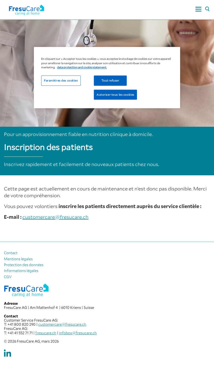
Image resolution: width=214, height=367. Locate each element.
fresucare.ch (45, 333)
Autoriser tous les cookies (115, 94)
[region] (107, 77)
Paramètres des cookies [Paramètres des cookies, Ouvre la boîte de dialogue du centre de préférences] (61, 80)
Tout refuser (110, 80)
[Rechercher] (207, 9)
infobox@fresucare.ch (78, 333)
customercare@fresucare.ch (55, 217)
